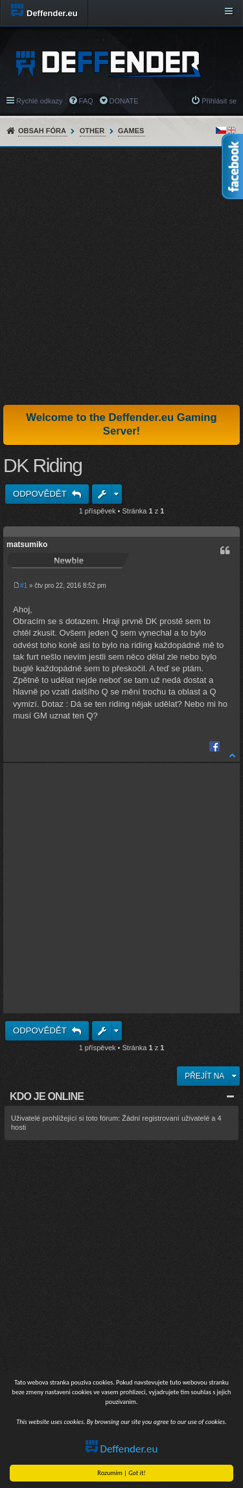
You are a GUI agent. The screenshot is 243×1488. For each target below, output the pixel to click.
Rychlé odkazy (39, 101)
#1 (23, 585)
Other (92, 131)
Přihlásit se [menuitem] (219, 101)
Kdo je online (47, 1096)
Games (131, 131)
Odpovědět (41, 494)
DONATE (124, 101)
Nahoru (233, 755)
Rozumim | (122, 1473)
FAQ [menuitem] (86, 101)
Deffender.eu (122, 1449)
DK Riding (42, 465)
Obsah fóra (42, 131)
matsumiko (26, 544)
